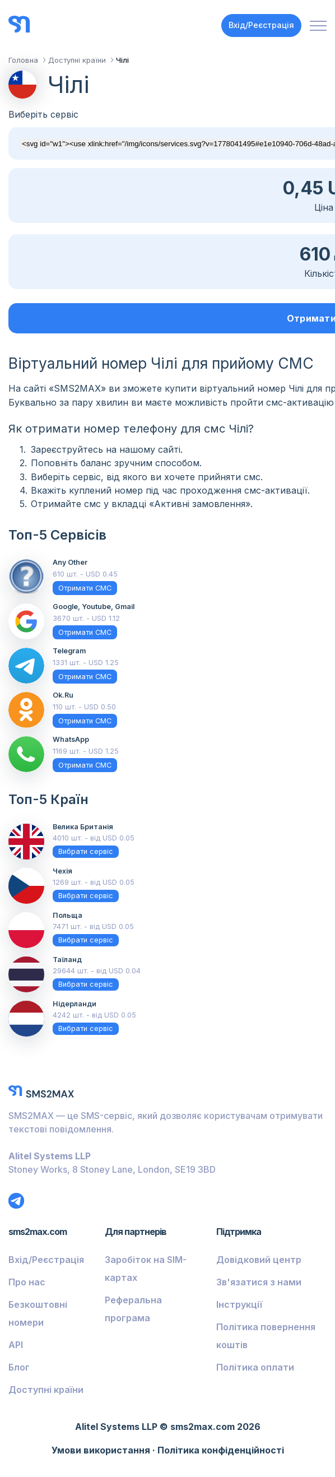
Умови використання (101, 1450)
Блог (19, 1367)
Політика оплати (255, 1367)
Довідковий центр (258, 1259)
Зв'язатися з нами (258, 1282)
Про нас (26, 1282)
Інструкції (239, 1304)
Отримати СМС (84, 588)
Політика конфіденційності (220, 1450)
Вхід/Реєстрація (261, 25)
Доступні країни (45, 1389)
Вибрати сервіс (85, 851)
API (15, 1344)
